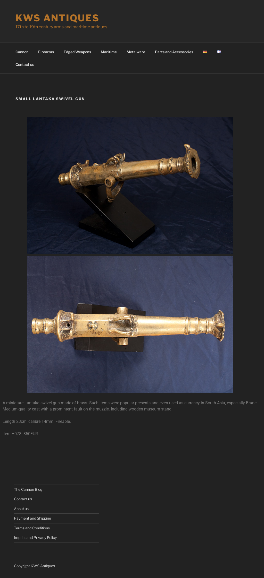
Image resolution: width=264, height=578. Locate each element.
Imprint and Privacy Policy (35, 537)
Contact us (24, 64)
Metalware (136, 52)
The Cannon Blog (28, 489)
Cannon (21, 52)
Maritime (109, 52)
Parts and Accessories (174, 52)
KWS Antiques (57, 18)
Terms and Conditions (32, 528)
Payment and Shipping (32, 518)
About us (21, 508)
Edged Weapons (77, 52)
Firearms (46, 52)
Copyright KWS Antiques (34, 566)
